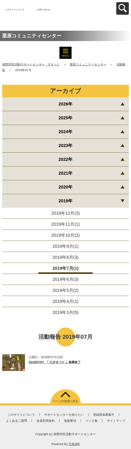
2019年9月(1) (65, 246)
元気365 (74, 444)
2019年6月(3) (65, 279)
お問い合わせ (43, 9)
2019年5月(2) (65, 290)
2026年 (66, 104)
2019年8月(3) (65, 257)
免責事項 (70, 420)
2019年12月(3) (65, 213)
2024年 (66, 131)
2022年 (66, 159)
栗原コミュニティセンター (88, 64)
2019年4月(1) (65, 301)
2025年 (66, 117)
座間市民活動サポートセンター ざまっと (31, 64)
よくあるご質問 (16, 420)
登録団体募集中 (103, 414)
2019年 (66, 200)
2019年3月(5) (65, 312)
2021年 (66, 173)
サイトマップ (116, 420)
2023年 (66, 145)
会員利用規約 (45, 420)
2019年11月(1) (65, 224)
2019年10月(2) (65, 235)
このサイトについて (14, 9)
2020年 (66, 187)
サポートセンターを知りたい (64, 414)
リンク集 (91, 420)
